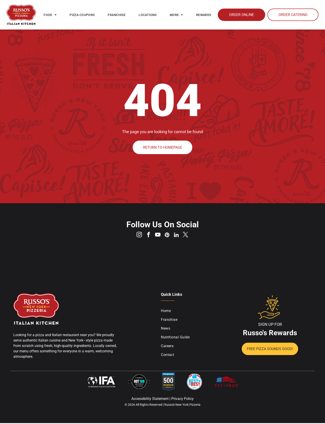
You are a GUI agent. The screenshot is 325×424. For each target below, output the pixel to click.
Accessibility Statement (150, 399)
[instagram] (137, 236)
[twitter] (187, 236)
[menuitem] (50, 15)
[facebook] (147, 236)
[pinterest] (167, 236)
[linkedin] (177, 236)
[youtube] (157, 236)
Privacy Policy (182, 399)
